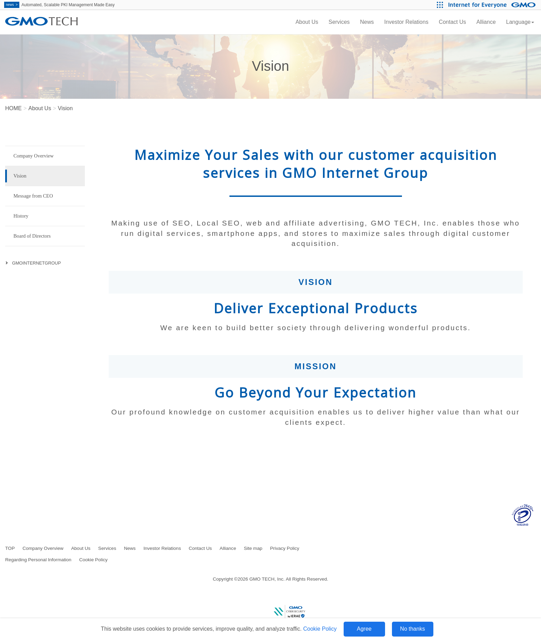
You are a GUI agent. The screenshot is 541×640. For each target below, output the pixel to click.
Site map (253, 548)
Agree (364, 629)
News (367, 22)
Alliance (486, 22)
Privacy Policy (284, 548)
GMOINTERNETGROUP (36, 263)
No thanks (412, 629)
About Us (306, 22)
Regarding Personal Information (38, 559)
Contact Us (452, 22)
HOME (13, 108)
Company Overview (42, 548)
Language (520, 22)
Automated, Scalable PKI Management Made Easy (59, 5)
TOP (10, 548)
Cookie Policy (320, 629)
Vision (65, 108)
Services (339, 22)
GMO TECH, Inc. (267, 579)
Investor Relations (406, 22)
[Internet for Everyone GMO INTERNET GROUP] (493, 5)
